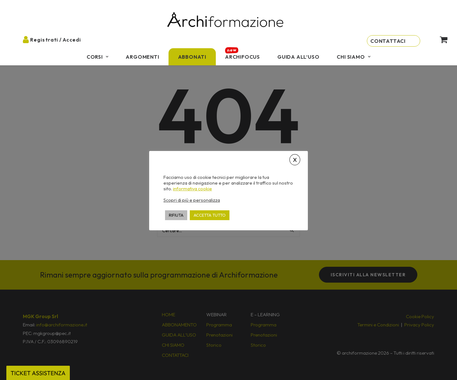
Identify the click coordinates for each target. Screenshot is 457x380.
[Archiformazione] (225, 20)
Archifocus (242, 57)
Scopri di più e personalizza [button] (191, 200)
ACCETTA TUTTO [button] (210, 215)
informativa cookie (192, 189)
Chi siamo (353, 57)
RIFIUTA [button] (176, 215)
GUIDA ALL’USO (298, 57)
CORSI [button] (98, 57)
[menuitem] (97, 56)
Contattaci (388, 41)
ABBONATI (192, 57)
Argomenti (142, 57)
